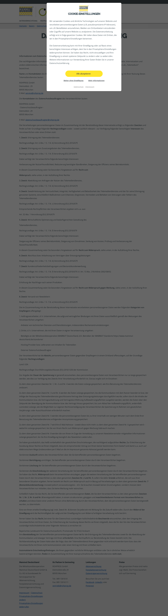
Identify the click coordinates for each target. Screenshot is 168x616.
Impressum (89, 87)
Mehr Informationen (96, 80)
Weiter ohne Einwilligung (73, 80)
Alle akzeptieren (83, 73)
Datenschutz (79, 87)
